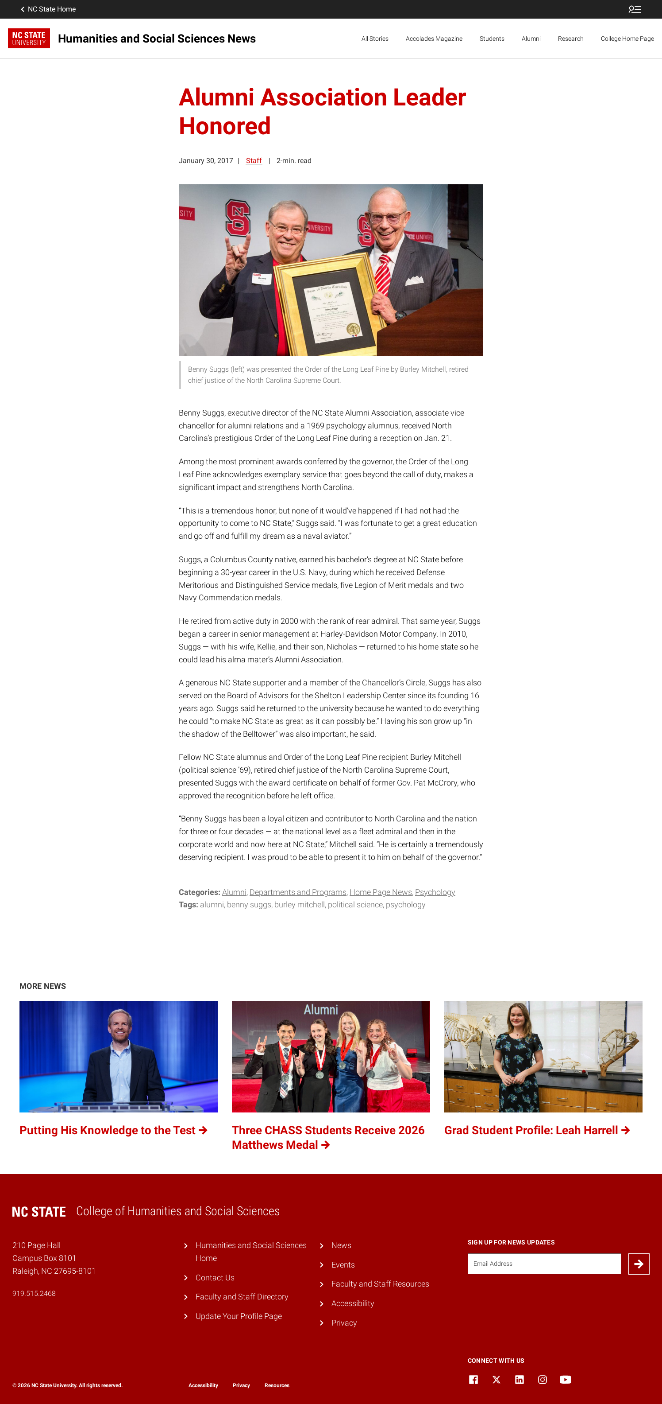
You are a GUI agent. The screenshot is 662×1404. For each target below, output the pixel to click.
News (341, 1245)
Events (343, 1264)
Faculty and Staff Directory (242, 1296)
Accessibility (352, 1303)
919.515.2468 (34, 1293)
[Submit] (639, 1264)
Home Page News (381, 892)
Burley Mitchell (299, 904)
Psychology (435, 892)
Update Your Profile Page (239, 1316)
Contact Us (215, 1277)
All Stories (375, 38)
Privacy (344, 1322)
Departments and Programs (298, 892)
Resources (277, 1385)
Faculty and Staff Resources (380, 1283)
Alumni (531, 38)
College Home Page (627, 38)
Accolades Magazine (434, 38)
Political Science (355, 904)
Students (492, 38)
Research (571, 38)
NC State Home (47, 9)
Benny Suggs (249, 904)
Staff (254, 160)
